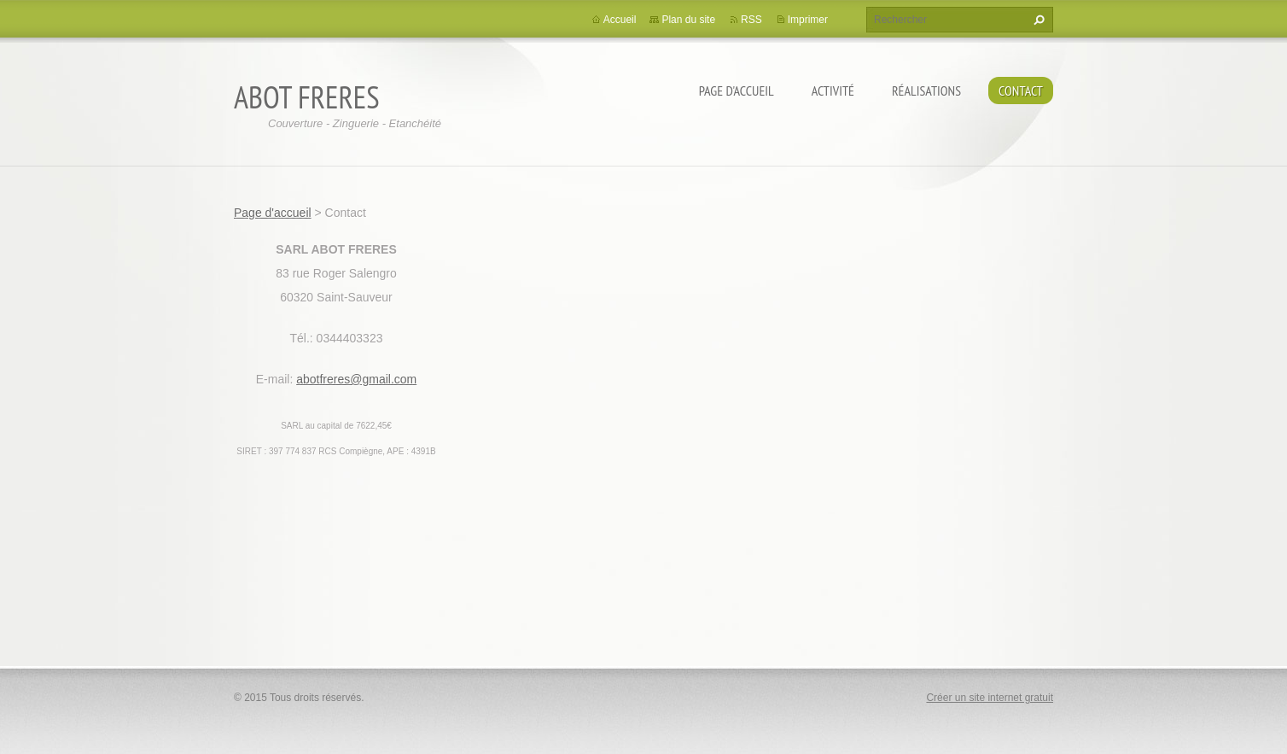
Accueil (620, 20)
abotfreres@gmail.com (356, 379)
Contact (1021, 90)
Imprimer (808, 20)
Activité (833, 90)
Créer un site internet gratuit (989, 698)
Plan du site (688, 20)
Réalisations (926, 90)
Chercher (1037, 19)
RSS (751, 20)
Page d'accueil (736, 90)
